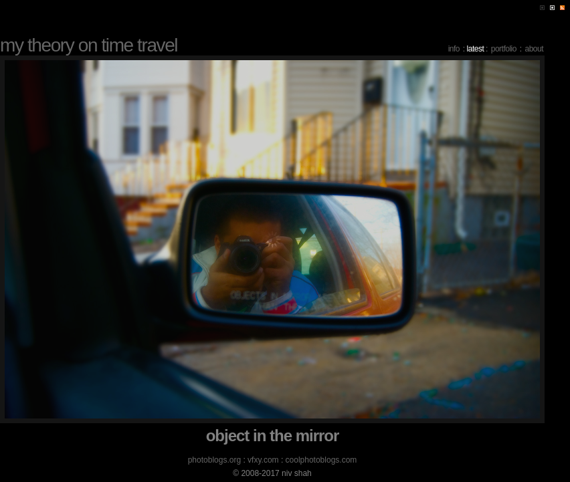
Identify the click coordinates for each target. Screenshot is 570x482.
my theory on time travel (88, 45)
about (534, 48)
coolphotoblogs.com (321, 460)
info (454, 48)
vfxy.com (263, 460)
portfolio (503, 48)
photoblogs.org (214, 460)
